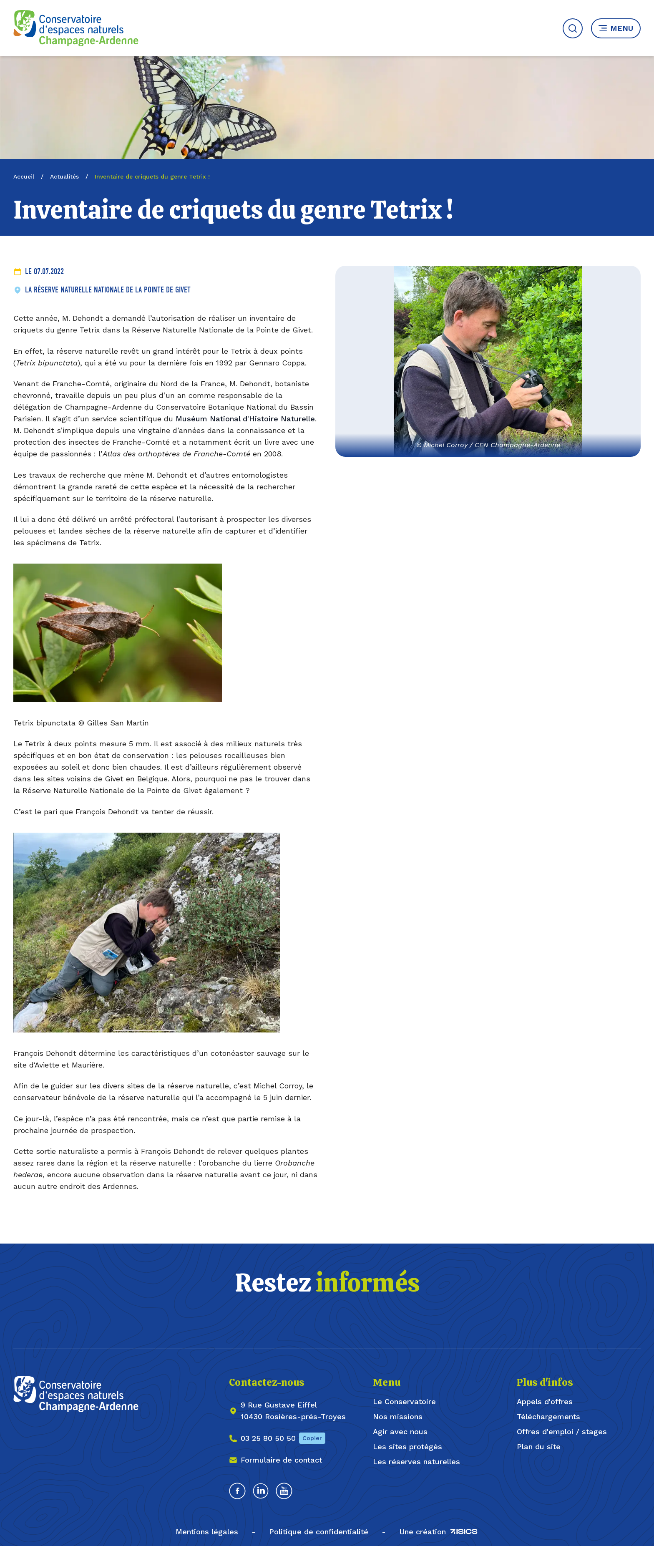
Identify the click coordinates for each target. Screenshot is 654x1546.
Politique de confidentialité (318, 1531)
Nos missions (398, 1416)
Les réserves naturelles (416, 1461)
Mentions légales (207, 1531)
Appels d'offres (545, 1401)
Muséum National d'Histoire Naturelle (245, 418)
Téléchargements (548, 1416)
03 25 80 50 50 (268, 1438)
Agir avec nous (400, 1431)
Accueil (23, 176)
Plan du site (539, 1446)
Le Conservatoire (404, 1401)
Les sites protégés (407, 1446)
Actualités (64, 176)
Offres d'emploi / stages (562, 1431)
